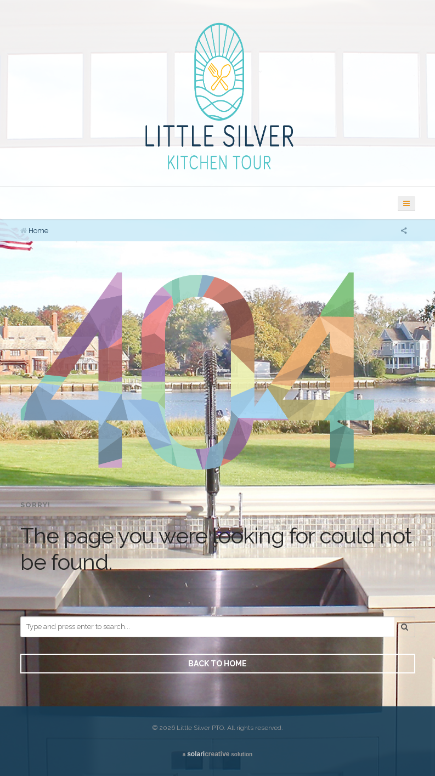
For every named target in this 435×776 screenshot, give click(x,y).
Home (38, 230)
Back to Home (217, 663)
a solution (217, 754)
